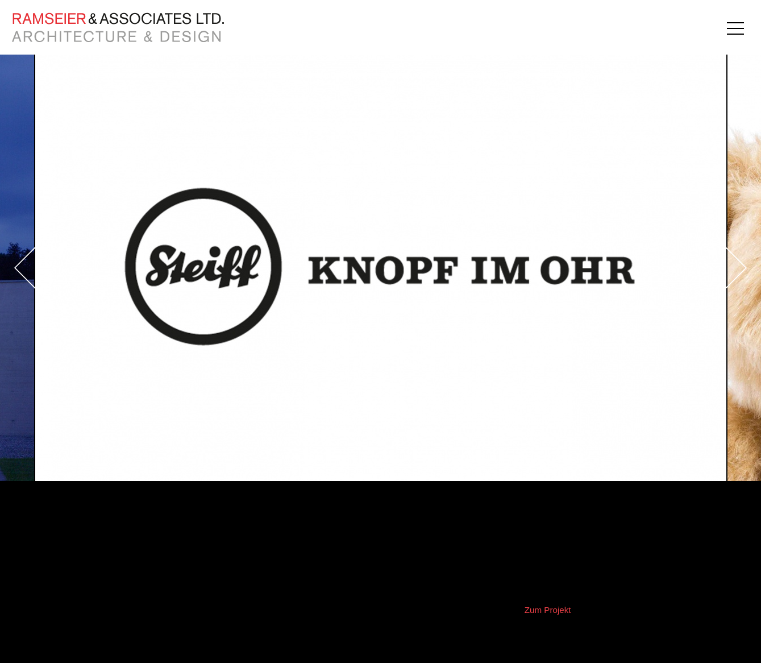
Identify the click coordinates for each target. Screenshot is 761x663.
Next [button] (704, 268)
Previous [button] (56, 268)
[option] (381, 268)
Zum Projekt (548, 610)
